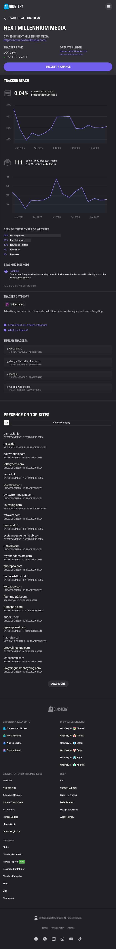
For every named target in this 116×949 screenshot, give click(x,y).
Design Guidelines (69, 809)
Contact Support (68, 788)
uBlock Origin (9, 824)
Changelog (8, 898)
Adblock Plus (9, 788)
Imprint (70, 928)
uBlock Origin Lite (11, 831)
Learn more (25, 277)
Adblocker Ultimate (12, 795)
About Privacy (67, 817)
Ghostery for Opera (71, 750)
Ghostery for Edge (71, 757)
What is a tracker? (16, 330)
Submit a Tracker (68, 795)
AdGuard (7, 780)
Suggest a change (58, 66)
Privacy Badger (10, 817)
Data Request (66, 802)
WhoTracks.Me (12, 743)
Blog (5, 891)
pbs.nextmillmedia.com (71, 54)
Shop (5, 883)
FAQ (62, 780)
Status (6, 847)
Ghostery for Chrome (72, 728)
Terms (45, 928)
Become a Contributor (13, 869)
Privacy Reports (14, 862)
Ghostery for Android (72, 764)
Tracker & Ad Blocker (15, 728)
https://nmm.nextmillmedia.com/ (25, 40)
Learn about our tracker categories (25, 325)
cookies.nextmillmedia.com (73, 51)
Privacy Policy (57, 928)
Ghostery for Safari (71, 743)
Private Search (12, 735)
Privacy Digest (12, 750)
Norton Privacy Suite (13, 802)
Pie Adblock (9, 809)
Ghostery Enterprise (12, 876)
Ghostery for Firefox (71, 735)
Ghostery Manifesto (12, 854)
